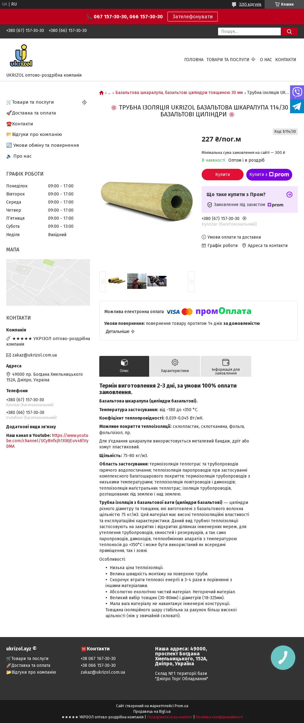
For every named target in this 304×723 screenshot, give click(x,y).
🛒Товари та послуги (30, 102)
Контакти (285, 59)
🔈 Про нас (19, 156)
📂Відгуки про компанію (34, 134)
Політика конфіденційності (219, 717)
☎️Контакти (19, 124)
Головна (193, 59)
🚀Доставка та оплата (31, 113)
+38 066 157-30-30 (98, 665)
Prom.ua (181, 706)
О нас (266, 59)
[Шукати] (289, 31)
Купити (222, 174)
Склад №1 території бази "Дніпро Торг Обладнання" (181, 676)
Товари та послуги (228, 59)
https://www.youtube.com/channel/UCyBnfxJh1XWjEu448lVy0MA (47, 441)
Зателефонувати (192, 17)
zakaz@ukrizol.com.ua (34, 355)
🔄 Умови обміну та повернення (42, 145)
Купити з (269, 174)
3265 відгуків (250, 4)
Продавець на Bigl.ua (152, 711)
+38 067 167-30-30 (98, 658)
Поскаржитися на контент (169, 717)
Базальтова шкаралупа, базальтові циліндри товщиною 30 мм (179, 93)
